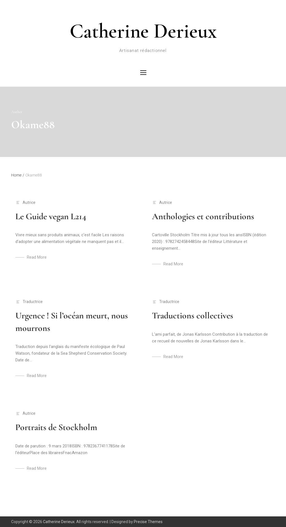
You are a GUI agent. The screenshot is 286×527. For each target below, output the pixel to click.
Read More (37, 257)
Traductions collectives (192, 315)
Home (17, 175)
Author (16, 111)
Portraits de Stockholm (56, 427)
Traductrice (33, 301)
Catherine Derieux (143, 31)
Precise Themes (148, 521)
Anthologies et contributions (203, 216)
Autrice (29, 202)
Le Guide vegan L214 (50, 216)
